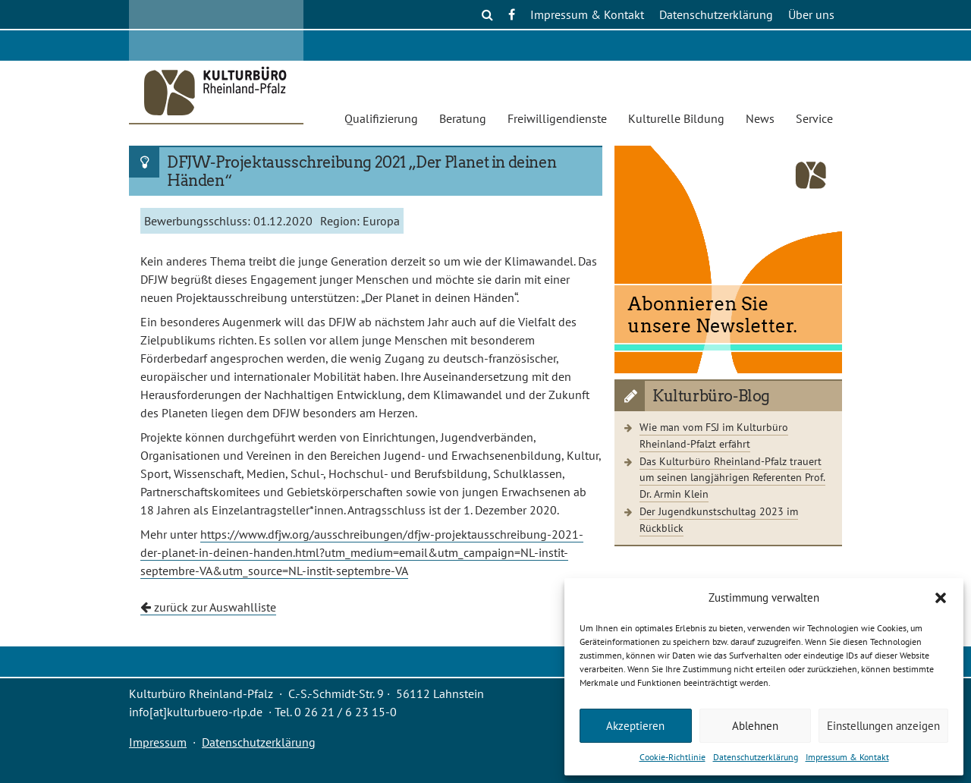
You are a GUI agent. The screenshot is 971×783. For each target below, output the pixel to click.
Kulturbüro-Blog (711, 396)
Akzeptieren (635, 726)
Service (814, 118)
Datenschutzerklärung (755, 757)
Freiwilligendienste (557, 118)
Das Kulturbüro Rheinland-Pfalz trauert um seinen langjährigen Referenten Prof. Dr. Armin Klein (732, 477)
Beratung (462, 118)
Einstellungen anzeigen (883, 726)
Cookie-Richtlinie (672, 757)
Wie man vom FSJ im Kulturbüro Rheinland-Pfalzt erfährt (713, 435)
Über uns (811, 14)
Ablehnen (755, 726)
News (760, 118)
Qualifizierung (381, 118)
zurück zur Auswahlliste (208, 607)
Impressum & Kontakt (847, 757)
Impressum (158, 742)
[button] (940, 597)
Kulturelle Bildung (676, 118)
